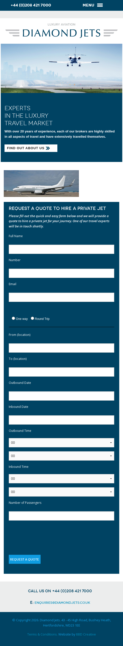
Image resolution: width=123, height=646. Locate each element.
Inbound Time (19, 467)
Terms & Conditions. (42, 634)
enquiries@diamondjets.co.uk (62, 603)
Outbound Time (20, 431)
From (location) (19, 335)
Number (15, 260)
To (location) (18, 359)
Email (12, 284)
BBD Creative (86, 634)
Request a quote (24, 559)
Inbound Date (18, 407)
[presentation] (47, 534)
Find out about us (25, 148)
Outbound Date (20, 383)
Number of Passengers (25, 503)
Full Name (16, 236)
